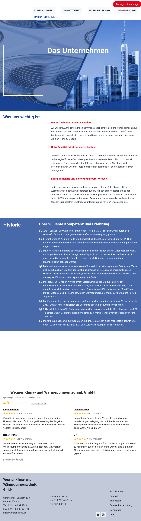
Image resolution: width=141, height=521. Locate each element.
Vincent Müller (81, 409)
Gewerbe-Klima (127, 10)
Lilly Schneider (11, 409)
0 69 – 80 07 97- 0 (17, 505)
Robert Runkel (10, 434)
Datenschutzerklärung (121, 505)
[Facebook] (98, 514)
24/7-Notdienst (71, 10)
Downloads (115, 510)
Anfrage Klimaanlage (127, 4)
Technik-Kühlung (99, 10)
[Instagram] (103, 514)
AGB (112, 514)
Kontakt (114, 496)
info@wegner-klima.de (14, 512)
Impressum (115, 500)
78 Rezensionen (38, 403)
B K (75, 434)
